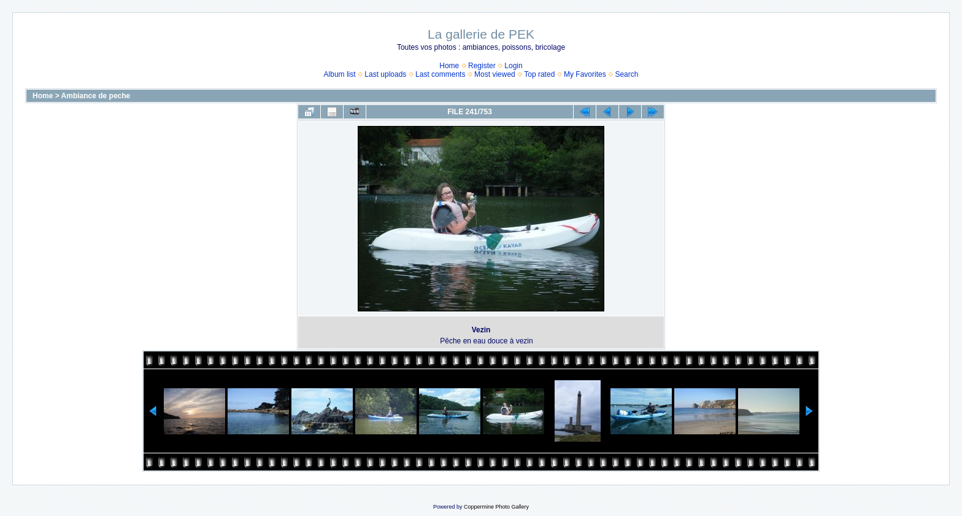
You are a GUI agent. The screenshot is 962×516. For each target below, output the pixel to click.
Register (482, 65)
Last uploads (385, 74)
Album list (340, 74)
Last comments (440, 74)
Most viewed (494, 74)
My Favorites (585, 74)
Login (513, 65)
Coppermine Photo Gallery (496, 507)
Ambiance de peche (96, 96)
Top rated (539, 74)
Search (626, 74)
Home (449, 65)
